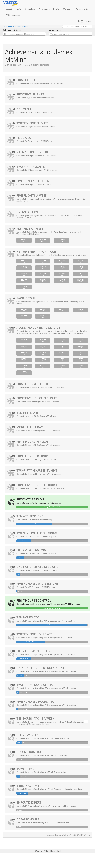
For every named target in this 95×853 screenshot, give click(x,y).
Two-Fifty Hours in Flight (36, 470)
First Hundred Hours (33, 456)
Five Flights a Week (31, 195)
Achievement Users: (12, 30)
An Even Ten (26, 109)
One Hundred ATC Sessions (37, 567)
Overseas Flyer (28, 212)
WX (8, 15)
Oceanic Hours (27, 819)
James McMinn (22, 26)
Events (56, 9)
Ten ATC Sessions (30, 516)
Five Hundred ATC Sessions (37, 583)
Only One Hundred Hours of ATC (41, 668)
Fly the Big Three (29, 228)
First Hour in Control (33, 600)
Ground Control (29, 752)
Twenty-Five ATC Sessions (36, 533)
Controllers (30, 9)
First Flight (26, 80)
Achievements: (56, 30)
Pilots (19, 9)
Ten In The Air (27, 413)
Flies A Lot (24, 138)
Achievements (82, 9)
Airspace (16, 15)
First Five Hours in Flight (36, 398)
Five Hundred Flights (33, 181)
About (9, 9)
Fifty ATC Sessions (31, 550)
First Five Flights (30, 94)
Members (68, 9)
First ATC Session (30, 499)
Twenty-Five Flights (32, 123)
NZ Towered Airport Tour (36, 251)
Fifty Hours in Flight (33, 441)
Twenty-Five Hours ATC (34, 634)
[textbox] (24, 34)
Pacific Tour (26, 298)
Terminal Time (27, 785)
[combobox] (24, 34)
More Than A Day (29, 427)
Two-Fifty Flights (30, 166)
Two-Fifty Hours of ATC (34, 685)
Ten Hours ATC (27, 617)
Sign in (88, 21)
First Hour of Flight (32, 384)
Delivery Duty (27, 735)
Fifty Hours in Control (34, 651)
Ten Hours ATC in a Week (35, 718)
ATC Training (44, 9)
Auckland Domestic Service (38, 327)
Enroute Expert (28, 802)
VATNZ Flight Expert (32, 152)
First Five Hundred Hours (36, 485)
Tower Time (25, 769)
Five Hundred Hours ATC (35, 701)
